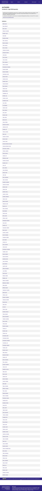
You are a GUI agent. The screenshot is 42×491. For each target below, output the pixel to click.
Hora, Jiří (4, 165)
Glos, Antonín (5, 110)
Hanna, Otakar (5, 122)
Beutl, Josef (5, 28)
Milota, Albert (5, 285)
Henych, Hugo (5, 141)
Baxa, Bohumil (5, 26)
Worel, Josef (5, 467)
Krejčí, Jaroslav (5, 244)
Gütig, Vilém (5, 117)
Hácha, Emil (5, 119)
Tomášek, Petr (5, 417)
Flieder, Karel (5, 88)
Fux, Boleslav (5, 105)
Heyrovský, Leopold (6, 148)
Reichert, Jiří (5, 357)
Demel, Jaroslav (5, 64)
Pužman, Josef (5, 350)
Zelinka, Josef (5, 470)
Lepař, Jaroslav (5, 261)
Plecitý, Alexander (6, 316)
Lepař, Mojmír (5, 263)
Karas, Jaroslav (5, 208)
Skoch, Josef (5, 374)
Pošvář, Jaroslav (5, 326)
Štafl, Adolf (4, 383)
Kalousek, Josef (5, 203)
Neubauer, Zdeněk (6, 299)
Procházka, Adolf (5, 335)
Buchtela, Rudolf (5, 38)
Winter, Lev (4, 465)
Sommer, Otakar (5, 381)
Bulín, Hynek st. (5, 40)
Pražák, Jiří (4, 328)
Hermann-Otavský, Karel (7, 146)
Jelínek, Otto (5, 189)
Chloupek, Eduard (6, 52)
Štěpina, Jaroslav (5, 388)
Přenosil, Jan (5, 333)
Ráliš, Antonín (5, 352)
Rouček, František (6, 364)
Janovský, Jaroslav (6, 184)
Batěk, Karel (5, 23)
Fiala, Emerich (5, 86)
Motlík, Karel (5, 292)
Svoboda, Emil (5, 400)
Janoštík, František (6, 182)
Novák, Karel (5, 302)
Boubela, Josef (5, 33)
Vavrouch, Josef (5, 436)
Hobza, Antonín (5, 153)
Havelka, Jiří (5, 129)
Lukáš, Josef (5, 273)
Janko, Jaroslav (5, 179)
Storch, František (5, 395)
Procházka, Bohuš (6, 338)
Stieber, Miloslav (5, 393)
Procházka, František (6, 340)
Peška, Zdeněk (5, 314)
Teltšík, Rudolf (5, 410)
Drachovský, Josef (6, 74)
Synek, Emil (5, 405)
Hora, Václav (5, 167)
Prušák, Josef (5, 347)
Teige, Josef (5, 407)
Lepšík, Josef (5, 266)
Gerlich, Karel (5, 107)
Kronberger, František (6, 249)
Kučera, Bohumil (5, 256)
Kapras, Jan (5, 206)
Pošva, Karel (5, 323)
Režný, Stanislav (5, 359)
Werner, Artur (5, 458)
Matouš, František (6, 280)
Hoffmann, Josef (5, 158)
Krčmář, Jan (5, 242)
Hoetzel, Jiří (5, 155)
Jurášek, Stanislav (6, 196)
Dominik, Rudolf (5, 69)
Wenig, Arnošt (5, 455)
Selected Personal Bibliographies (8, 17)
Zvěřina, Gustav (5, 474)
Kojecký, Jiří (5, 225)
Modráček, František (6, 290)
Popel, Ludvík (5, 321)
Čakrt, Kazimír (5, 45)
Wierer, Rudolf (5, 462)
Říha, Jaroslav (5, 362)
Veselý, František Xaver (6, 448)
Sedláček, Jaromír (6, 369)
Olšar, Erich (5, 304)
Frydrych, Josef (5, 98)
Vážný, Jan (4, 441)
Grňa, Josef (5, 112)
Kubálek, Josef (5, 251)
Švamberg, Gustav (6, 398)
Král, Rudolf (5, 239)
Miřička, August (5, 287)
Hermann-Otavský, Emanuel (7, 143)
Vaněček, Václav (5, 431)
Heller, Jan (4, 134)
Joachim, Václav (5, 194)
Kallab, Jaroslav (5, 201)
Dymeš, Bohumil (5, 83)
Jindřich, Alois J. (5, 191)
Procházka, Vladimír (6, 345)
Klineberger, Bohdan (6, 220)
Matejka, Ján (5, 278)
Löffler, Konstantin (6, 268)
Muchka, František (6, 297)
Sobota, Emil (5, 376)
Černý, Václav (5, 47)
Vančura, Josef (5, 429)
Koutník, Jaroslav (5, 232)
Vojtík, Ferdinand (5, 453)
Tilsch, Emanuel (5, 412)
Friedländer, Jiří (5, 93)
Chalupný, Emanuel (6, 50)
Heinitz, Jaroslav (5, 131)
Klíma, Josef (5, 215)
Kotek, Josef (5, 230)
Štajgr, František (5, 386)
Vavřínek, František (6, 434)
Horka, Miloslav (5, 170)
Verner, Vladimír (5, 443)
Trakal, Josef (5, 424)
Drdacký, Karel (5, 81)
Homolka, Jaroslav (6, 160)
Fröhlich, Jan (5, 95)
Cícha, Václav (5, 59)
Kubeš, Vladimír (5, 254)
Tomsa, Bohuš (5, 422)
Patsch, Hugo (5, 309)
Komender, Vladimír (6, 227)
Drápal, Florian (5, 76)
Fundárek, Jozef (5, 100)
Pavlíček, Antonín (5, 311)
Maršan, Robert (5, 275)
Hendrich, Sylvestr (6, 136)
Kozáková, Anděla (6, 237)
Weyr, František (5, 460)
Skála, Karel (5, 371)
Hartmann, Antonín (6, 124)
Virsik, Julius (5, 450)
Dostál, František (5, 71)
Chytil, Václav (5, 57)
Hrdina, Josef (5, 172)
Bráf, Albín (4, 35)
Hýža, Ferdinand (5, 177)
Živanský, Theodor (6, 472)
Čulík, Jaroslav (5, 62)
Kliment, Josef (5, 218)
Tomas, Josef (5, 419)
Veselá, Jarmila (5, 446)
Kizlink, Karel (5, 213)
